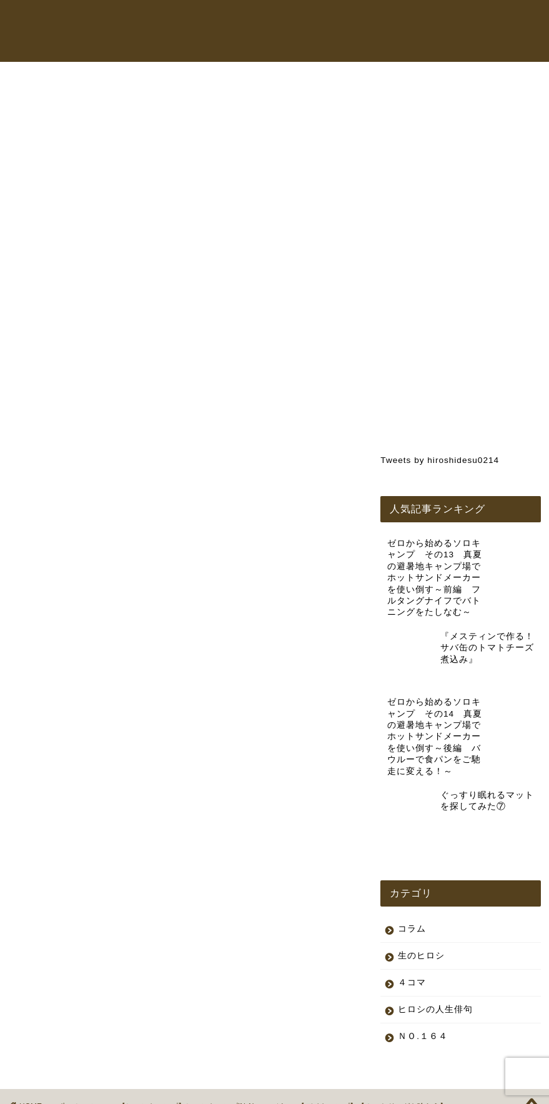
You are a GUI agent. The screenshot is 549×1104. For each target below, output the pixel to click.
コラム (474, 21)
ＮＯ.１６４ (423, 987)
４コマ (412, 933)
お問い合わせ (230, 46)
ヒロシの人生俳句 (435, 960)
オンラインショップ (403, 21)
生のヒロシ (42, 98)
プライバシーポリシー (66, 1089)
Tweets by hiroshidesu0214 (439, 460)
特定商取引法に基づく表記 (168, 1089)
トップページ (230, 21)
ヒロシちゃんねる (310, 21)
